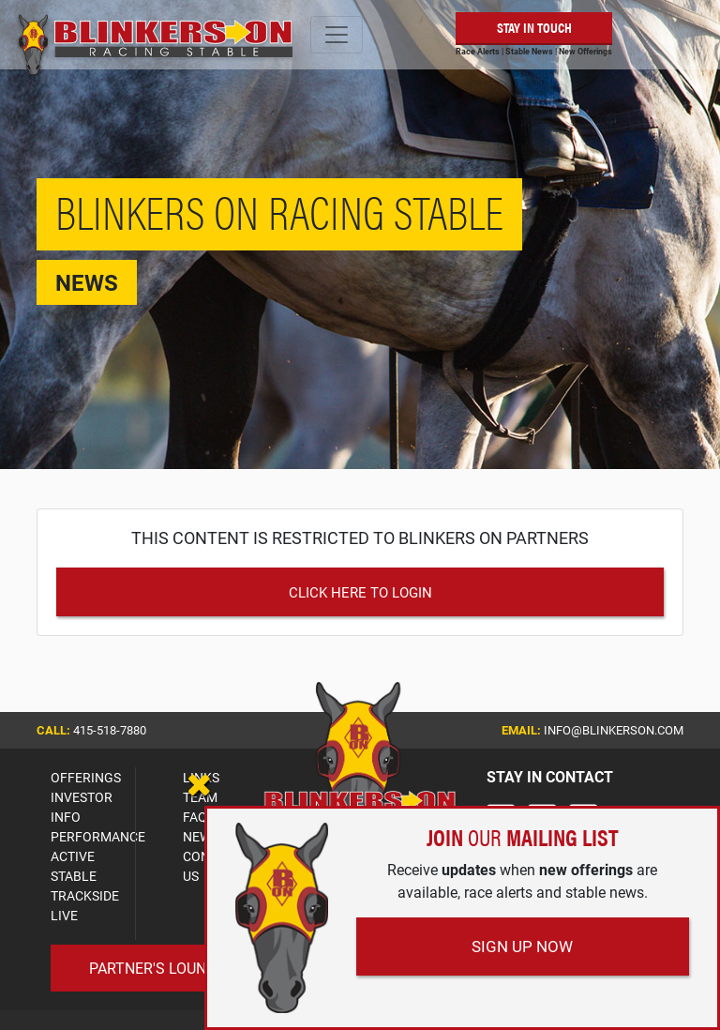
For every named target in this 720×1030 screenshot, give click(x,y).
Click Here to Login (360, 592)
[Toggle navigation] (336, 34)
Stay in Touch (534, 27)
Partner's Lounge (157, 967)
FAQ (195, 817)
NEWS (200, 836)
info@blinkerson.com (613, 729)
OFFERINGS (86, 777)
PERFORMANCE (98, 836)
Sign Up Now (522, 946)
